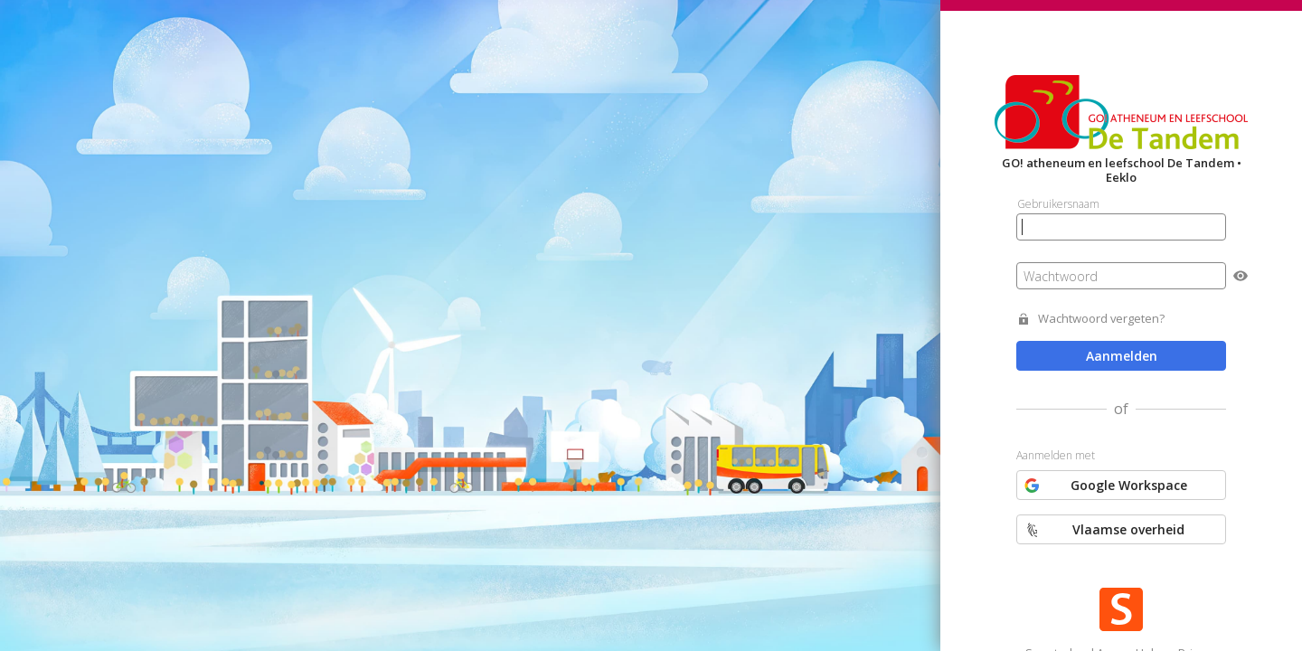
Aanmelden (1121, 355)
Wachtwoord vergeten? (1101, 318)
